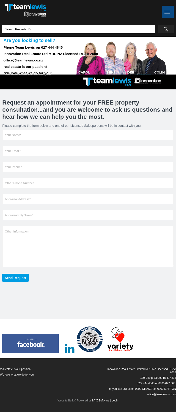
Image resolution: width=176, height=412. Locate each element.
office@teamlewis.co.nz (161, 394)
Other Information (88, 246)
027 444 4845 (146, 383)
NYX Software (100, 400)
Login (115, 400)
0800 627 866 (166, 383)
